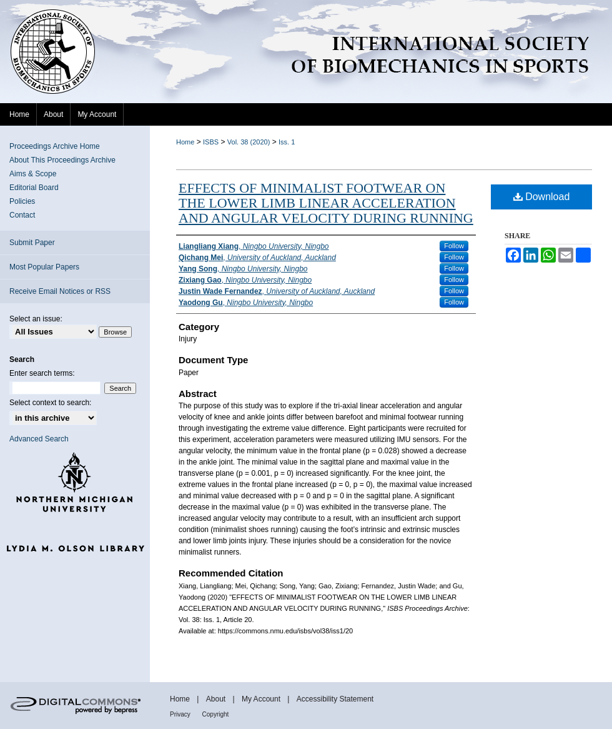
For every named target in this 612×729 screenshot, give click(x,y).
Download (541, 196)
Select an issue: (35, 318)
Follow (454, 245)
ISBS (211, 142)
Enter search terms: (42, 373)
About (217, 699)
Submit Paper (32, 242)
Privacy (181, 714)
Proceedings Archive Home (54, 146)
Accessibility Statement (335, 699)
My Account (262, 699)
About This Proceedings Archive (62, 160)
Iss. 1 (287, 142)
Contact (22, 215)
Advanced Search (39, 439)
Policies (22, 201)
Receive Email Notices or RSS (60, 291)
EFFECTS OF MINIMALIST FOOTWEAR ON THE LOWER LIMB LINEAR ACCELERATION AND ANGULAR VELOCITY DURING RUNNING (326, 203)
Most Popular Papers (44, 267)
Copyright (215, 714)
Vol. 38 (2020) (248, 142)
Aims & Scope (32, 173)
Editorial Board (34, 187)
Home (185, 142)
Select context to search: (50, 402)
